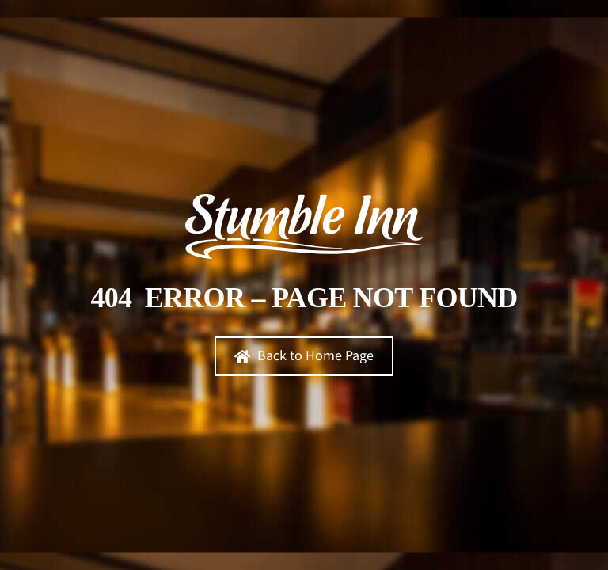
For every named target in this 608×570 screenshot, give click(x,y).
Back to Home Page (304, 356)
